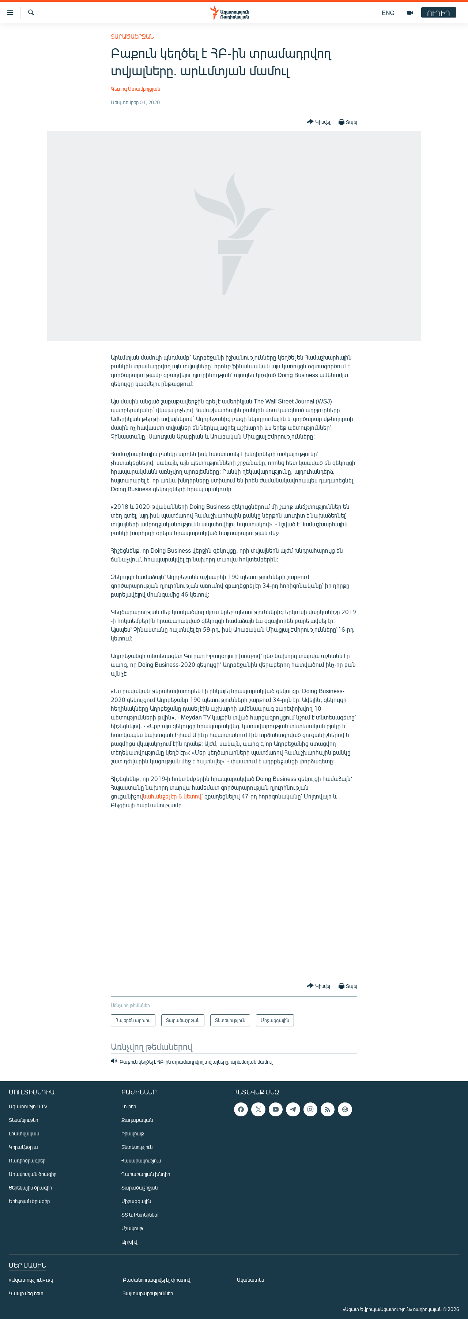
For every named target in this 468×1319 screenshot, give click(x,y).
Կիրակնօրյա (23, 1147)
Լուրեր (128, 1106)
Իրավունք (132, 1133)
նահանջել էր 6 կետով (172, 796)
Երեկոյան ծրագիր (29, 1201)
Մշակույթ (132, 1228)
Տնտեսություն (136, 1147)
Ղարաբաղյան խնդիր (145, 1174)
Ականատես (250, 1280)
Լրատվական (24, 1133)
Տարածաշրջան (132, 36)
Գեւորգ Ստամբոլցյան (135, 89)
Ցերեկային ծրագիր (30, 1187)
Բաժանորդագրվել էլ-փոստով (156, 1280)
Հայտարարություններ (148, 1293)
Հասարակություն (141, 1160)
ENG (388, 12)
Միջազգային (136, 1201)
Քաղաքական (137, 1120)
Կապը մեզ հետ (26, 1293)
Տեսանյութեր (23, 1120)
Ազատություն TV (28, 1106)
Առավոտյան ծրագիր (32, 1174)
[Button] (318, 122)
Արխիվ (129, 1242)
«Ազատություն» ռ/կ (31, 1280)
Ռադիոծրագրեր (27, 1160)
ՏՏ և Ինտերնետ (140, 1214)
